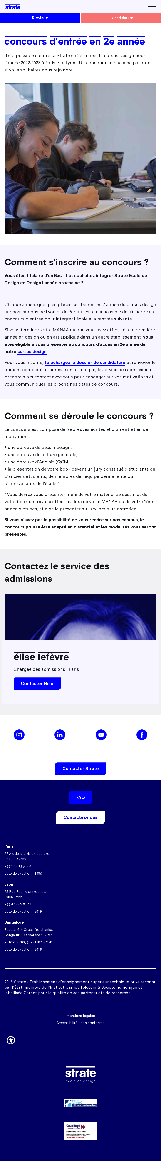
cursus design (32, 351)
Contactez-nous (80, 817)
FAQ (80, 797)
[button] (11, 1039)
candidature (122, 18)
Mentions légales (80, 1016)
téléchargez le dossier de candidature (85, 362)
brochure (40, 17)
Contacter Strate (80, 768)
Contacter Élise (37, 683)
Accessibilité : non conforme (80, 1023)
